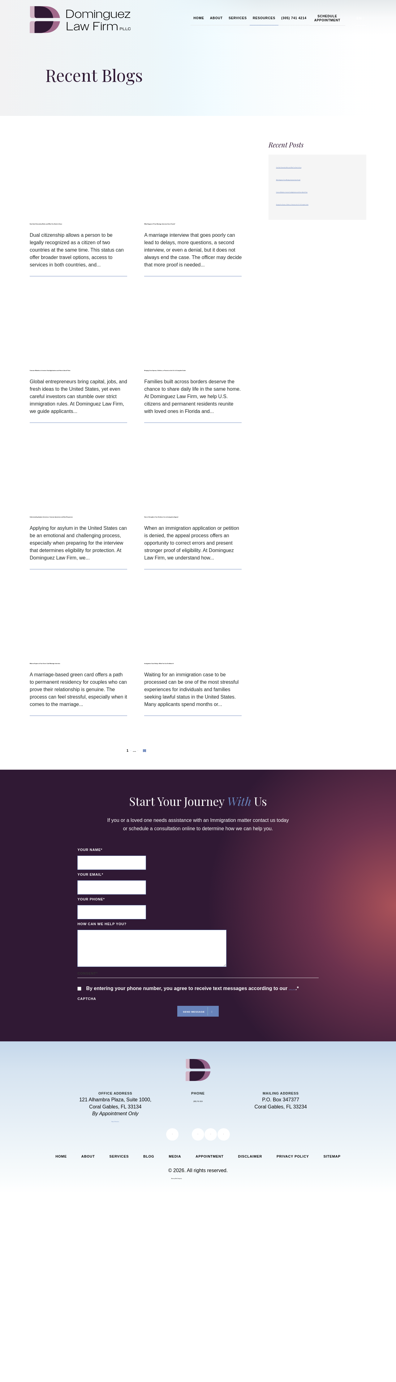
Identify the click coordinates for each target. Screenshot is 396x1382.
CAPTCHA (86, 1060)
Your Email (90, 927)
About (216, 18)
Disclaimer (250, 1222)
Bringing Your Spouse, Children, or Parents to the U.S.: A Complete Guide (192, 384)
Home (198, 18)
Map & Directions (115, 1186)
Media (175, 1222)
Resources (264, 18)
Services (238, 18)
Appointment (209, 1222)
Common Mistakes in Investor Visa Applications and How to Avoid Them (72, 384)
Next (149, 800)
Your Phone (91, 952)
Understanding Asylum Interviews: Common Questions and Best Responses (78, 546)
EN (359, 18)
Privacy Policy (293, 1222)
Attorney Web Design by (176, 1242)
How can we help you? (102, 976)
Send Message (192, 1075)
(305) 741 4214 (294, 18)
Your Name (89, 902)
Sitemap (331, 1222)
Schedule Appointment (327, 18)
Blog (148, 1222)
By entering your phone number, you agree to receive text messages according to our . (196, 1045)
